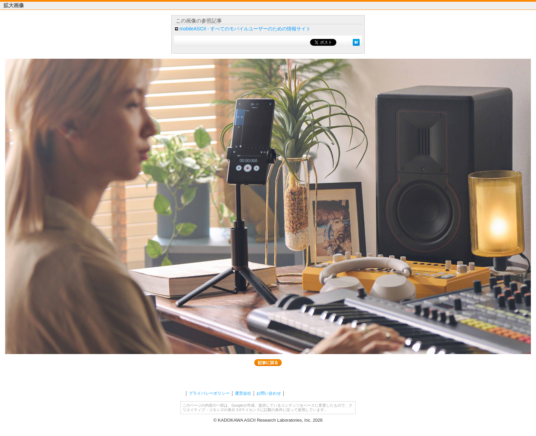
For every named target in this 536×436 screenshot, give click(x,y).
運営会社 (243, 393)
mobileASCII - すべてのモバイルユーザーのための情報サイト (245, 28)
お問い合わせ (268, 393)
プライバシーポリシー (209, 393)
